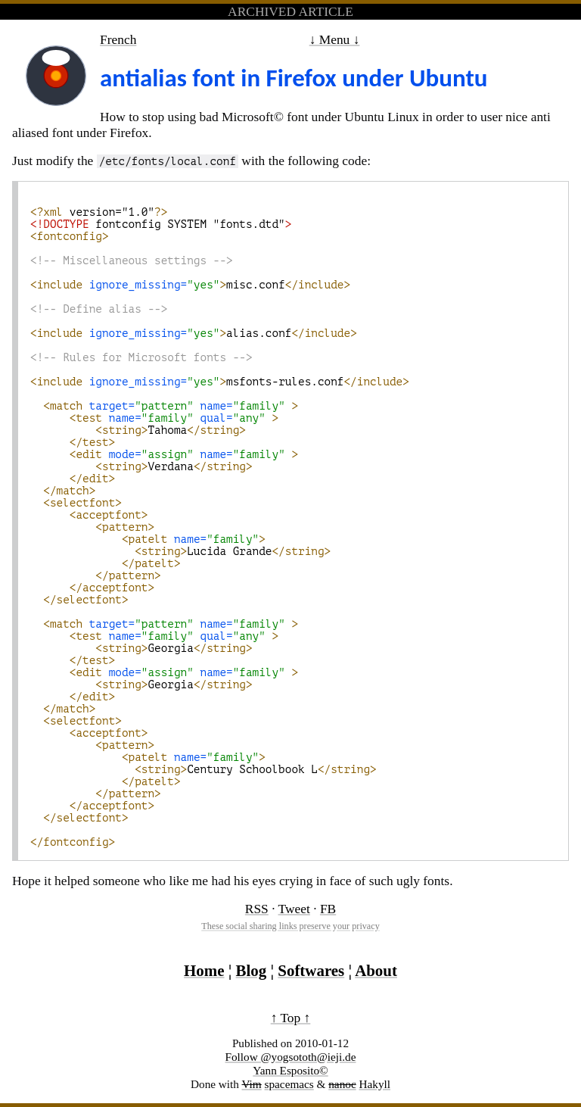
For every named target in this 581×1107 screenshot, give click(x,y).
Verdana (141, 466)
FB (328, 908)
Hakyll (374, 1083)
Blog (251, 971)
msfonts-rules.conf (219, 382)
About (376, 971)
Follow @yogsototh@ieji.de (290, 1056)
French (118, 39)
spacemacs (289, 1083)
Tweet (294, 908)
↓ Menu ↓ (334, 39)
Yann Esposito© (290, 1070)
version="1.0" (98, 212)
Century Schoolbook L (206, 769)
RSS (257, 908)
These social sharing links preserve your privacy (290, 926)
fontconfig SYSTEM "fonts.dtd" (160, 224)
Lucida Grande (183, 551)
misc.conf (190, 285)
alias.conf (193, 333)
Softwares (311, 971)
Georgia (141, 648)
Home (204, 971)
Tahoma (138, 430)
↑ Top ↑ (291, 1017)
